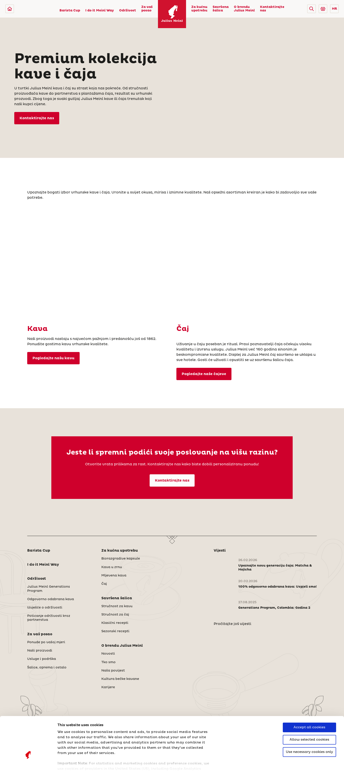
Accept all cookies (309, 699)
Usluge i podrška (41, 659)
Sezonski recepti (115, 631)
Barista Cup (69, 11)
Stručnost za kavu (117, 606)
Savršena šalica (221, 9)
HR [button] (334, 9)
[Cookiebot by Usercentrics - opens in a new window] (28, 769)
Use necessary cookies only (309, 723)
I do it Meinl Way (99, 11)
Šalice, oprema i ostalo (46, 668)
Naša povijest (113, 671)
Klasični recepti (114, 623)
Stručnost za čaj (115, 615)
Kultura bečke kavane (120, 679)
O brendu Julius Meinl (244, 9)
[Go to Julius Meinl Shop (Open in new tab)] (323, 8)
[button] (311, 8)
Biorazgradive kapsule (120, 559)
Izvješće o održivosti (44, 608)
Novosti (108, 654)
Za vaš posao (147, 9)
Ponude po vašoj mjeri (46, 642)
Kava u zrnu (111, 567)
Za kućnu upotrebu (199, 9)
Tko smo (108, 662)
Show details (69, 769)
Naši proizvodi (39, 651)
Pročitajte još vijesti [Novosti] (232, 624)
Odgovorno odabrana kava (50, 599)
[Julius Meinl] (9, 8)
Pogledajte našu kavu (53, 358)
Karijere (108, 687)
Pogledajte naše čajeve (204, 374)
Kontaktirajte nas (272, 9)
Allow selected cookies (309, 711)
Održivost (127, 11)
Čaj (104, 584)
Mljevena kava (113, 576)
